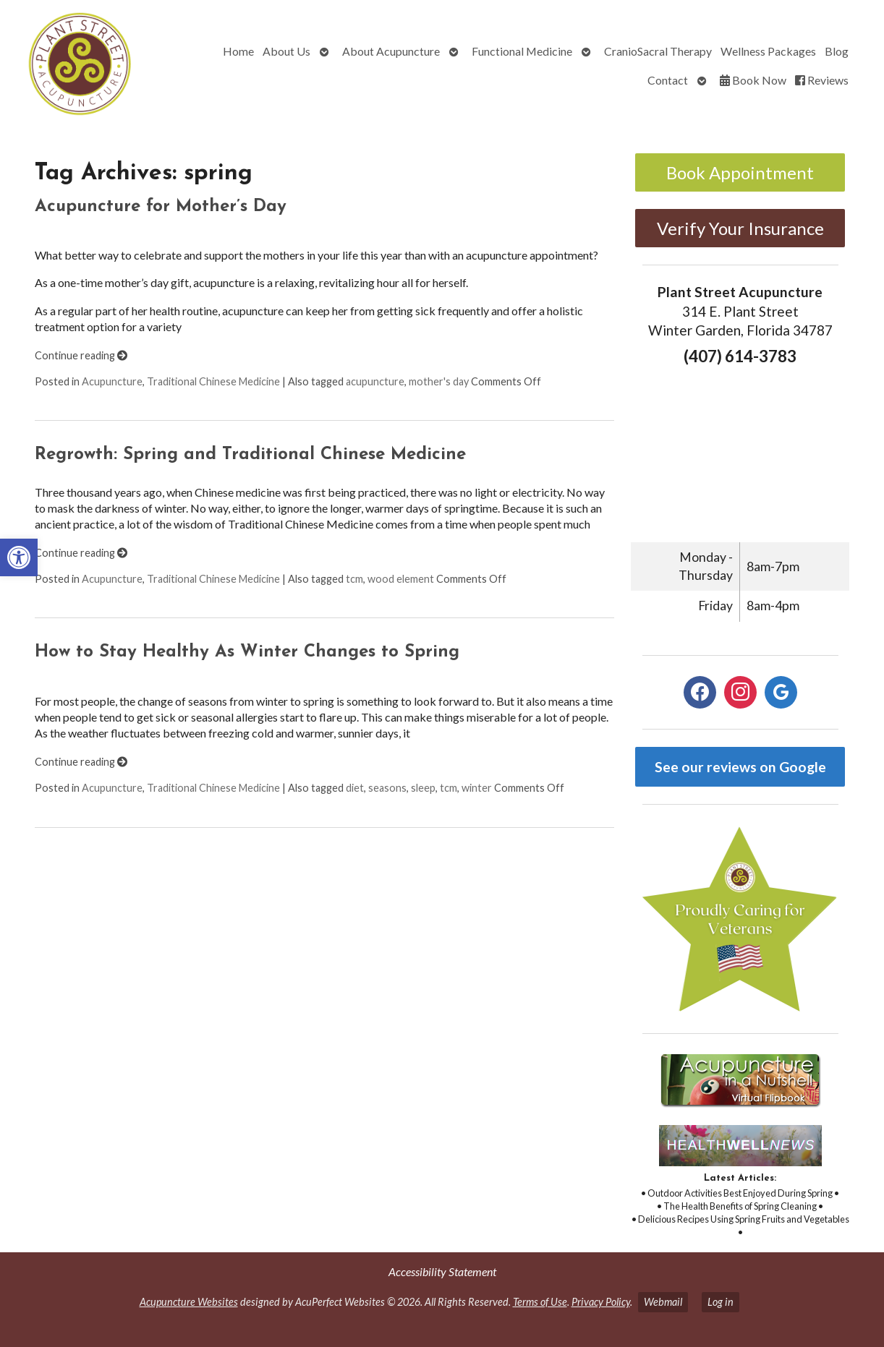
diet (355, 788)
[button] (19, 557)
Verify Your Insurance (740, 228)
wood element (400, 579)
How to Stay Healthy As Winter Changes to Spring (247, 652)
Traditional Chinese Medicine (213, 381)
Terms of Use (540, 1302)
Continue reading (81, 355)
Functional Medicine (522, 51)
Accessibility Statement (442, 1271)
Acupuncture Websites (189, 1302)
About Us (286, 51)
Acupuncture (112, 381)
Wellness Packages (768, 51)
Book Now (753, 80)
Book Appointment (740, 172)
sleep (423, 788)
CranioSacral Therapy (658, 51)
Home (238, 51)
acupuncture (375, 381)
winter (477, 788)
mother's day (439, 381)
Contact (667, 80)
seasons (387, 788)
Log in (720, 1302)
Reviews (822, 80)
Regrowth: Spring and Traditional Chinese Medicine (250, 454)
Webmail (663, 1302)
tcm (354, 579)
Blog (837, 51)
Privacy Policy (600, 1302)
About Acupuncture (391, 51)
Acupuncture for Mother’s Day (160, 206)
